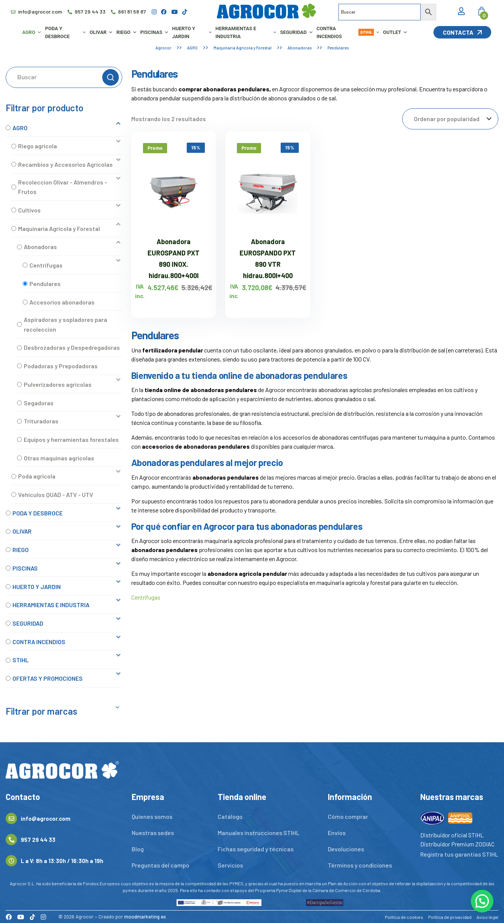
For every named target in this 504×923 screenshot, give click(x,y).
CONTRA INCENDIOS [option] (38, 641)
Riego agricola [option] (37, 145)
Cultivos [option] (29, 210)
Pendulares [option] (45, 283)
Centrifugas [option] (46, 265)
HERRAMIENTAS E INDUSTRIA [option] (50, 604)
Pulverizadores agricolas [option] (58, 384)
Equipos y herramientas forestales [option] (71, 439)
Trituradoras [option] (41, 421)
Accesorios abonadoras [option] (62, 302)
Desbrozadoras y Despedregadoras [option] (72, 347)
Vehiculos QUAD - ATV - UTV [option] (55, 494)
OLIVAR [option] (22, 531)
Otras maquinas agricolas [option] (59, 458)
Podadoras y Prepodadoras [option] (61, 365)
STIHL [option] (20, 659)
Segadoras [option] (39, 402)
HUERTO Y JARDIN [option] (36, 586)
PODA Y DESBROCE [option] (37, 513)
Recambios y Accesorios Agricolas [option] (65, 164)
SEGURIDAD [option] (27, 623)
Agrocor (163, 47)
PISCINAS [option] (25, 568)
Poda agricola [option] (36, 476)
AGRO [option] (20, 127)
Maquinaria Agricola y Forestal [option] (59, 228)
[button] (64, 127)
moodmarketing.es (145, 917)
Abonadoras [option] (40, 246)
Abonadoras (299, 47)
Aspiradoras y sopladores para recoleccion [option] (65, 324)
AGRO (192, 47)
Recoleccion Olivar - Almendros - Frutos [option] (62, 186)
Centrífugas (145, 597)
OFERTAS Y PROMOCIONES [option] (47, 678)
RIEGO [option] (20, 549)
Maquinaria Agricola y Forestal (243, 47)
